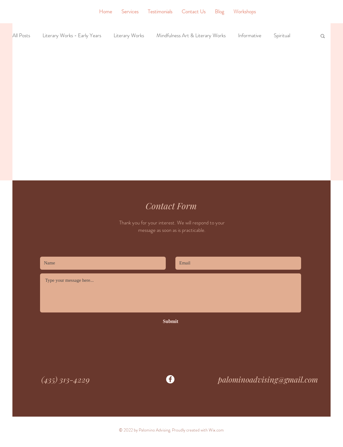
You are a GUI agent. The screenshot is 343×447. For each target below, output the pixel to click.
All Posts (21, 35)
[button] (323, 36)
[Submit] (171, 322)
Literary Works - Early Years (72, 35)
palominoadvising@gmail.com (268, 379)
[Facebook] (170, 379)
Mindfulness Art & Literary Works (191, 35)
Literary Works (129, 35)
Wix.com (216, 430)
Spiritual (282, 35)
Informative (249, 35)
